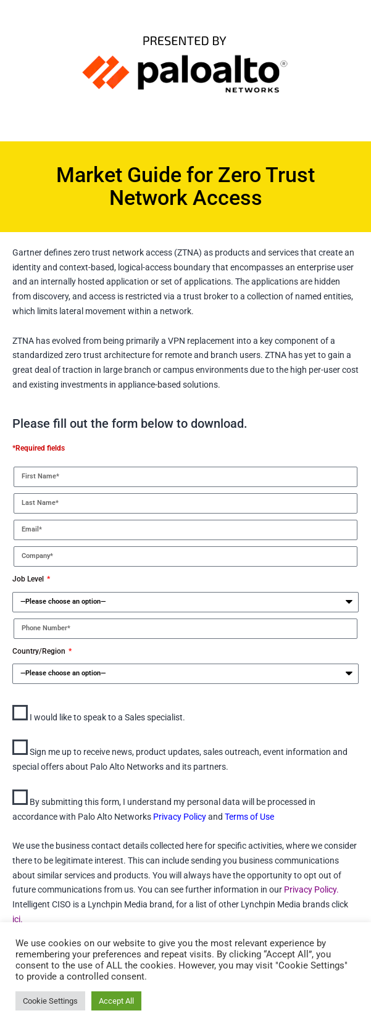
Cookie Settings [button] (50, 1001)
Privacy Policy (180, 817)
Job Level (29, 579)
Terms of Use (249, 817)
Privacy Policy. (310, 889)
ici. (17, 919)
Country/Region (39, 651)
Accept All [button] (116, 1001)
